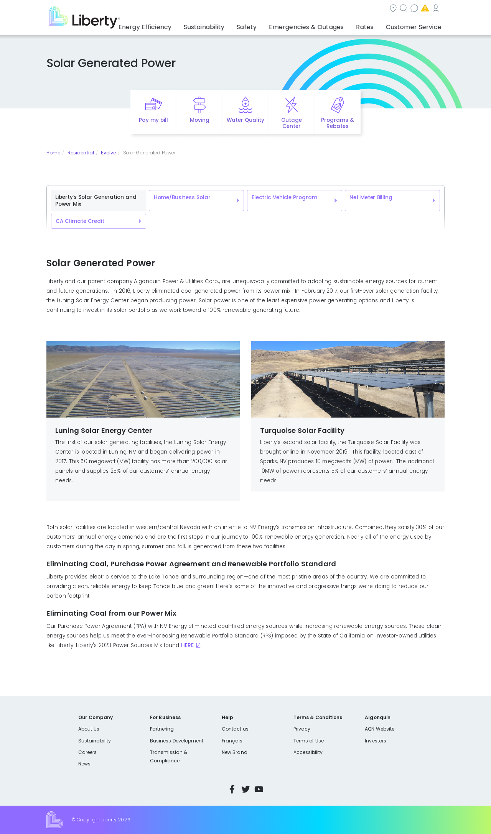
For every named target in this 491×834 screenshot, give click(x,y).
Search (261, 9)
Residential (81, 152)
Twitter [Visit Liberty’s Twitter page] (245, 789)
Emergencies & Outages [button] (320, 25)
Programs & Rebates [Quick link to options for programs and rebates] (337, 123)
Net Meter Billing (370, 197)
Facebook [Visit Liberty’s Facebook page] (232, 789)
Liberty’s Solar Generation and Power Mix (95, 200)
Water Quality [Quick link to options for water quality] (245, 120)
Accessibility (308, 752)
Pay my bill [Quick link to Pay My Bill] (153, 120)
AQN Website (379, 729)
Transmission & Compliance (168, 756)
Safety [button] (266, 25)
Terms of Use (308, 740)
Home (53, 152)
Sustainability (94, 740)
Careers (87, 752)
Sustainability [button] (227, 25)
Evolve (108, 152)
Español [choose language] (433, 9)
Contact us (302, 9)
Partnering (162, 729)
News (84, 763)
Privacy (301, 729)
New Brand (234, 752)
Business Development (177, 740)
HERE (187, 645)
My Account (397, 9)
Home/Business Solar (182, 197)
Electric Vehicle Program (284, 197)
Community (220, 9)
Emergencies (349, 9)
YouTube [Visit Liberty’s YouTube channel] (259, 789)
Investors (375, 740)
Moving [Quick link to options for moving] (199, 120)
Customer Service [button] (416, 25)
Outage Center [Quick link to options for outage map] (291, 123)
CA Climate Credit (80, 221)
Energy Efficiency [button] (173, 25)
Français (232, 740)
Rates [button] (372, 25)
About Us (88, 729)
